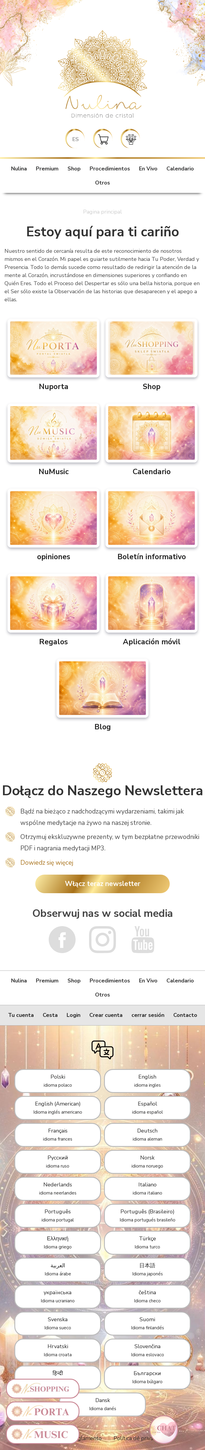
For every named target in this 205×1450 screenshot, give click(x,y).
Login (73, 1015)
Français (57, 1134)
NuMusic (53, 440)
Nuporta (53, 355)
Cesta (50, 1015)
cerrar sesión (147, 1015)
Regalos (53, 610)
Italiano (147, 1188)
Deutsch (147, 1134)
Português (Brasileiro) (147, 1215)
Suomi (147, 1323)
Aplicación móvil (151, 610)
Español (147, 1107)
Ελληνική (58, 1242)
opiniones (53, 525)
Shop (74, 168)
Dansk (102, 1404)
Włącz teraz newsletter (102, 883)
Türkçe (147, 1242)
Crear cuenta (106, 1015)
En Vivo (148, 168)
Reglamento (86, 1438)
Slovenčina (147, 1350)
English (147, 1080)
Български (147, 1377)
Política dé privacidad (140, 1438)
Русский (57, 1161)
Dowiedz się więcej (46, 862)
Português (58, 1215)
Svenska (57, 1323)
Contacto (185, 1015)
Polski (58, 1080)
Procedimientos (110, 168)
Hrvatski (58, 1350)
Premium (47, 168)
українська (58, 1296)
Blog (102, 695)
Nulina (19, 168)
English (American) (57, 1107)
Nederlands (58, 1188)
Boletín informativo (151, 525)
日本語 (147, 1269)
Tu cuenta (21, 1015)
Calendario (180, 168)
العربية (58, 1269)
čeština (147, 1296)
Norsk (147, 1161)
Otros (102, 182)
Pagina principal (102, 211)
